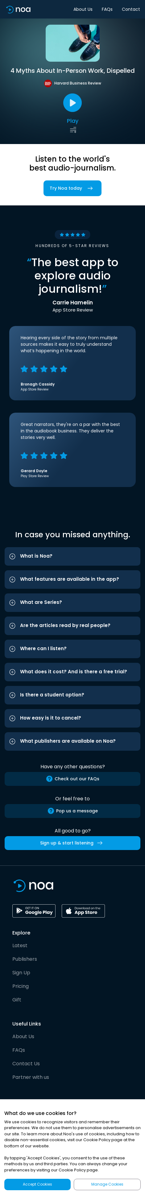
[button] (72, 556)
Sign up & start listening (72, 843)
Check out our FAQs (72, 778)
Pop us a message (72, 811)
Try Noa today (72, 188)
